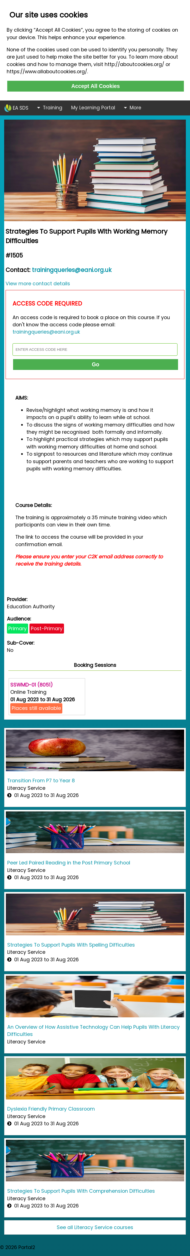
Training (49, 107)
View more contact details (38, 283)
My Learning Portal (93, 107)
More (132, 107)
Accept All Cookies (95, 86)
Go (95, 364)
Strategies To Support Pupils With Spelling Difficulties (71, 945)
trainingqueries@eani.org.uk (72, 270)
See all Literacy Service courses (95, 1227)
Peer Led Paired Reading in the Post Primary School (68, 862)
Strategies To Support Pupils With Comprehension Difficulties (81, 1191)
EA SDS (16, 108)
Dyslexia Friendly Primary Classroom (51, 1109)
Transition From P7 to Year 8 (41, 780)
